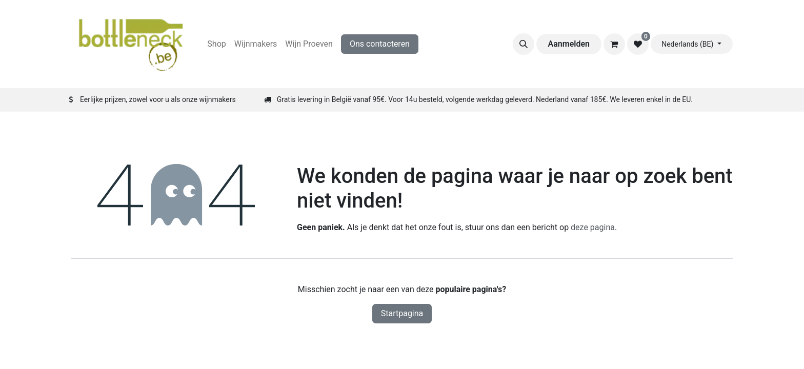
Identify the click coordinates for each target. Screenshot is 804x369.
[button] (523, 44)
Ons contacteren (380, 44)
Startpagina (402, 313)
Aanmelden (569, 44)
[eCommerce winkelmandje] (614, 44)
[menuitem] (216, 44)
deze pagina (593, 227)
